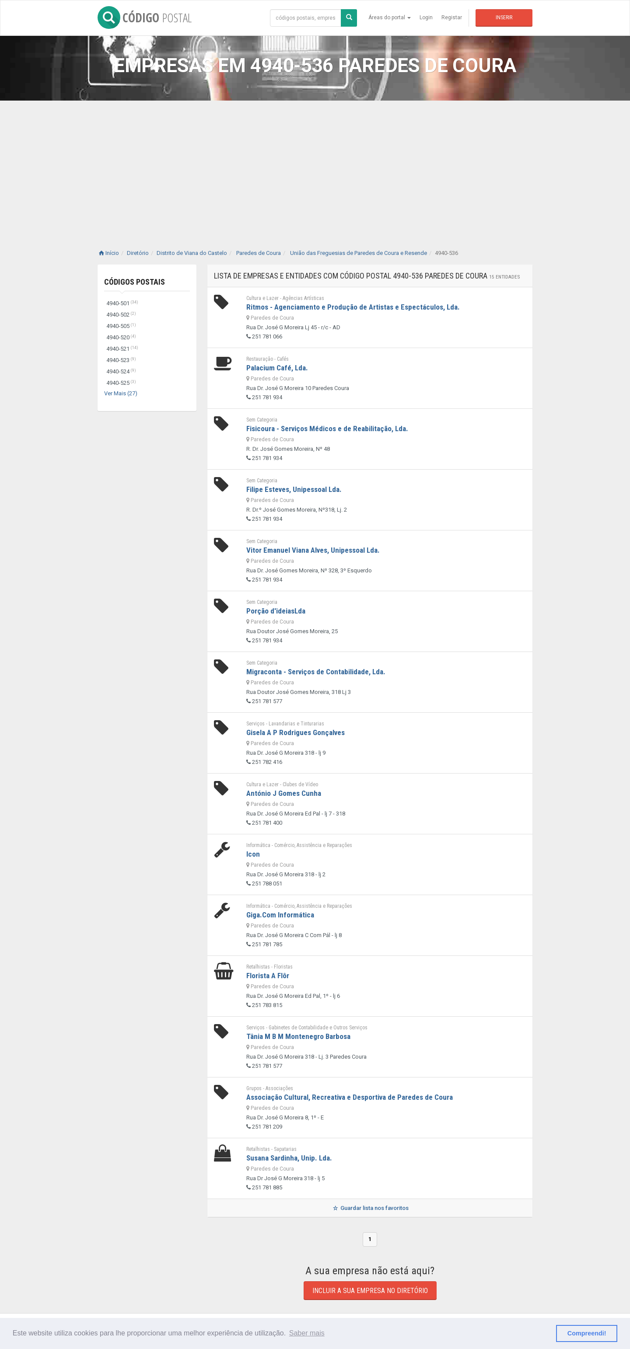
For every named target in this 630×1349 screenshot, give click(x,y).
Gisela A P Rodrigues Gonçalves (295, 732)
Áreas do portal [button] (389, 17)
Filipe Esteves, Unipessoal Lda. (294, 489)
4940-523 (121, 360)
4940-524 (121, 371)
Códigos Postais (134, 281)
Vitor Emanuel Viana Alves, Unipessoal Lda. (313, 550)
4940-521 (122, 348)
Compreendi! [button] (586, 1333)
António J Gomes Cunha (283, 793)
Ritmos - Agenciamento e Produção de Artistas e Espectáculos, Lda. (353, 307)
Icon (253, 854)
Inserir (504, 17)
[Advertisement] (315, 166)
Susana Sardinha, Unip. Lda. (289, 1158)
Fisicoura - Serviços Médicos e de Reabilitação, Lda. (327, 428)
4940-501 (122, 303)
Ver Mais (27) (120, 393)
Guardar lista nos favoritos (370, 1208)
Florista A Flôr (267, 975)
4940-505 (121, 326)
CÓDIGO (145, 17)
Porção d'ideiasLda (275, 611)
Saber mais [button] (307, 1333)
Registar (451, 17)
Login (426, 17)
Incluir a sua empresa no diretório (370, 1290)
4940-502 (121, 314)
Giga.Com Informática (280, 914)
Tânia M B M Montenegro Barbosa (298, 1036)
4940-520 (121, 337)
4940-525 (121, 383)
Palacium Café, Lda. (277, 367)
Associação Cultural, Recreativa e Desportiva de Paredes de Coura (349, 1097)
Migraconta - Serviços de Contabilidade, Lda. (315, 671)
